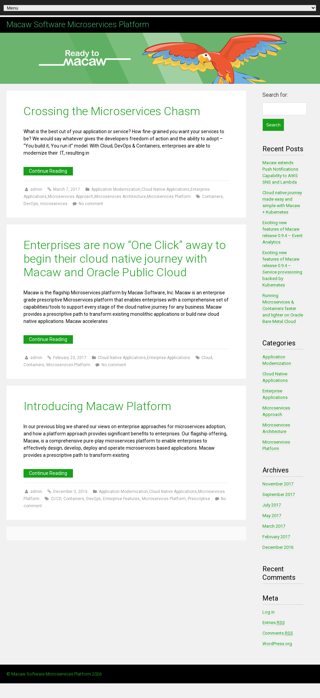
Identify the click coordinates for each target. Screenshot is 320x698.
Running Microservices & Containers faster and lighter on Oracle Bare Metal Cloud (282, 308)
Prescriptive (199, 498)
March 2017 (273, 526)
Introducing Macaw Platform (97, 406)
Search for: (275, 95)
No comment (91, 203)
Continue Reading (48, 171)
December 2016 (277, 547)
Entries (273, 622)
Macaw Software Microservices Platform (77, 24)
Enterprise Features (121, 498)
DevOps (31, 203)
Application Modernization (115, 189)
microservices (53, 203)
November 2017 (277, 483)
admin (36, 189)
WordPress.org (277, 643)
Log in (268, 612)
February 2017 (276, 536)
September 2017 (278, 494)
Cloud (206, 357)
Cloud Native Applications (165, 189)
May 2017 (271, 515)
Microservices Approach (70, 196)
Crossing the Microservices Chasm (112, 111)
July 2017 (271, 505)
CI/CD (56, 498)
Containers (212, 196)
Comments (277, 633)
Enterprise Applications (168, 357)
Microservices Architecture (120, 196)
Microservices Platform (169, 196)
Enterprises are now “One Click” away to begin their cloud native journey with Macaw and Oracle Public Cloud (125, 258)
